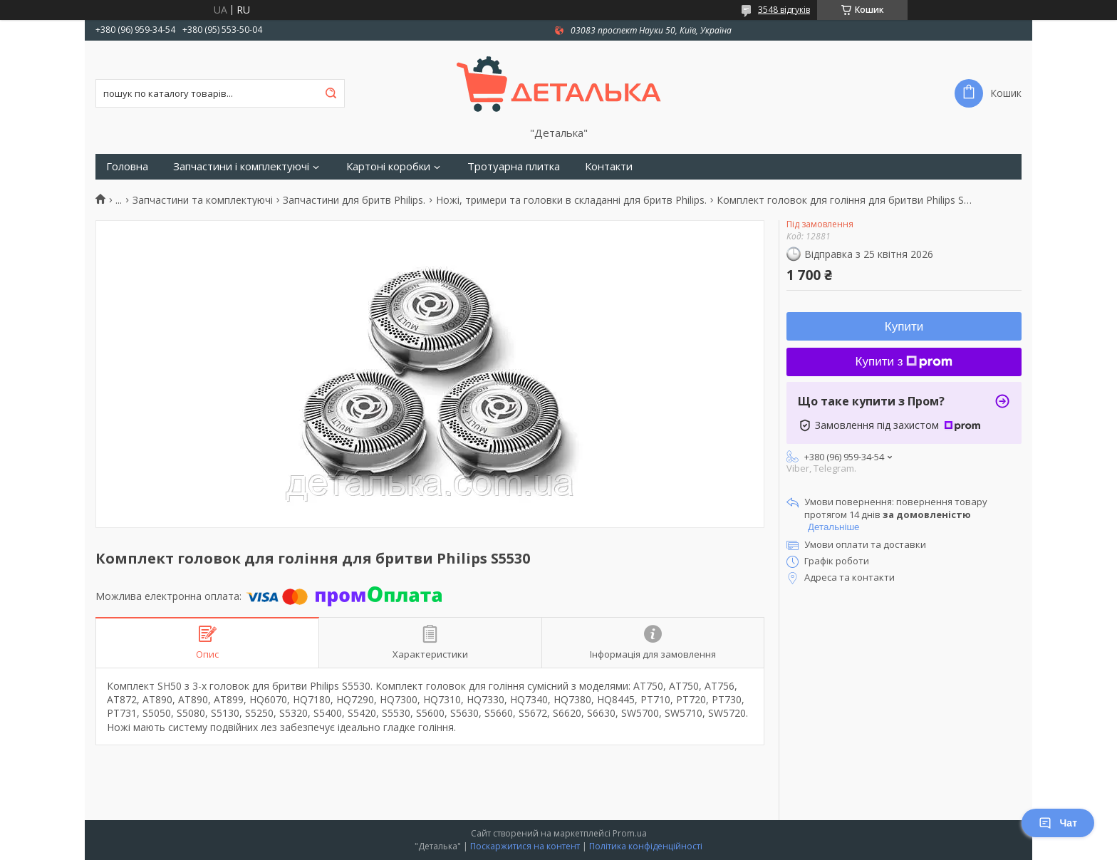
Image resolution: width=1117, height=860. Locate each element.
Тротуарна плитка (513, 166)
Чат (1058, 823)
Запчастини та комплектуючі (203, 200)
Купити (904, 326)
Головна (127, 166)
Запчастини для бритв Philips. (354, 200)
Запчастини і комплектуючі (241, 166)
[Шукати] (330, 93)
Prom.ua (630, 833)
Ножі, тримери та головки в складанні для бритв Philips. (571, 200)
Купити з (904, 361)
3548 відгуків (784, 10)
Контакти (609, 166)
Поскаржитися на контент (525, 846)
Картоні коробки (388, 166)
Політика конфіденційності (645, 846)
